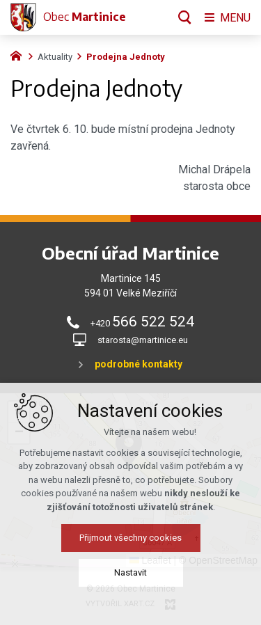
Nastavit (130, 589)
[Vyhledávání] (184, 17)
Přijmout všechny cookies (130, 554)
